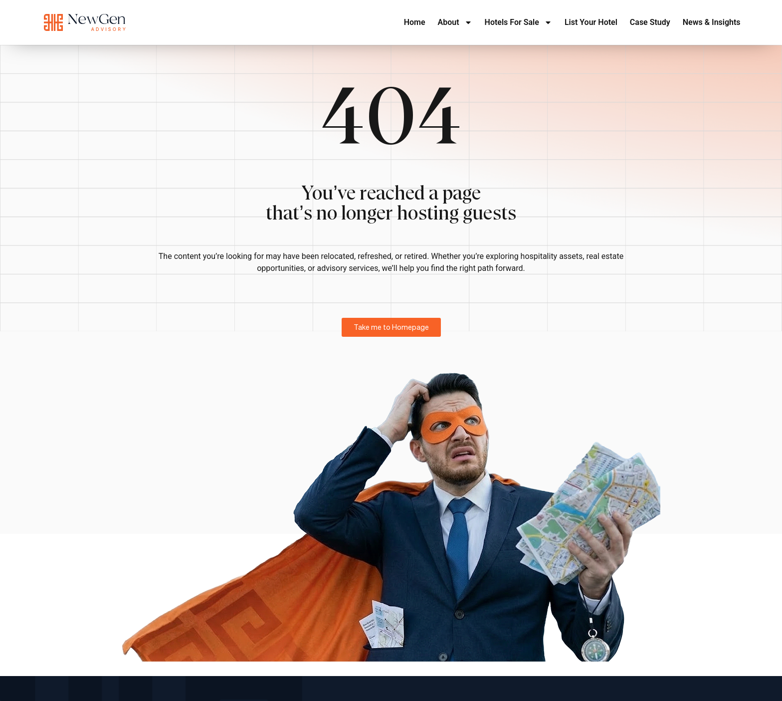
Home (414, 22)
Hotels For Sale (518, 22)
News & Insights (712, 22)
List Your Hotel (591, 22)
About (455, 22)
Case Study (650, 22)
